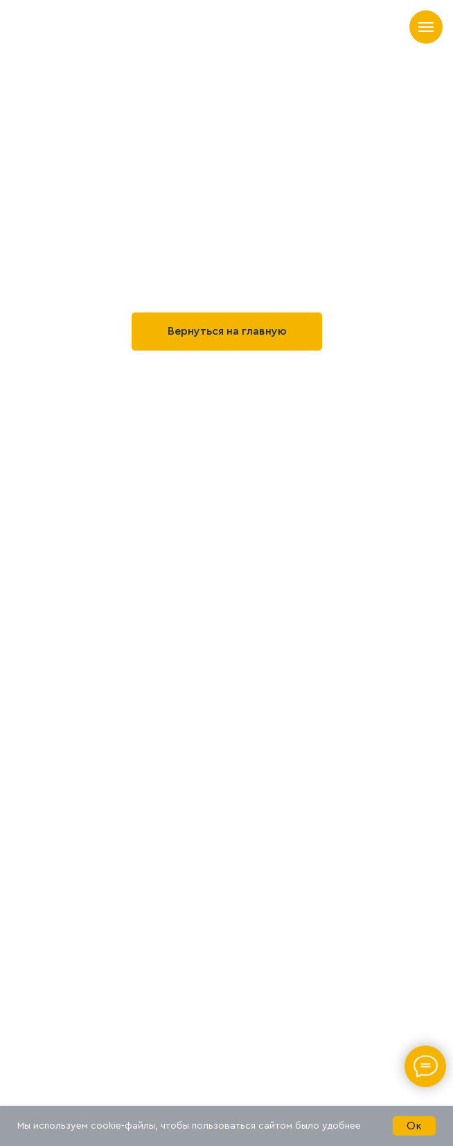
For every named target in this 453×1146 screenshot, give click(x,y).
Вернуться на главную (227, 331)
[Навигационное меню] (426, 27)
